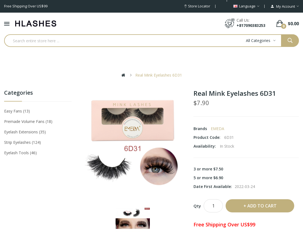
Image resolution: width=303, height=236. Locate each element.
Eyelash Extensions (25, 131)
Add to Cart (262, 206)
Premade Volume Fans (28, 121)
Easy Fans (17, 111)
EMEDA (217, 128)
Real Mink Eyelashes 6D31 (158, 75)
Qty (197, 206)
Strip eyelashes (22, 142)
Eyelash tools (20, 152)
